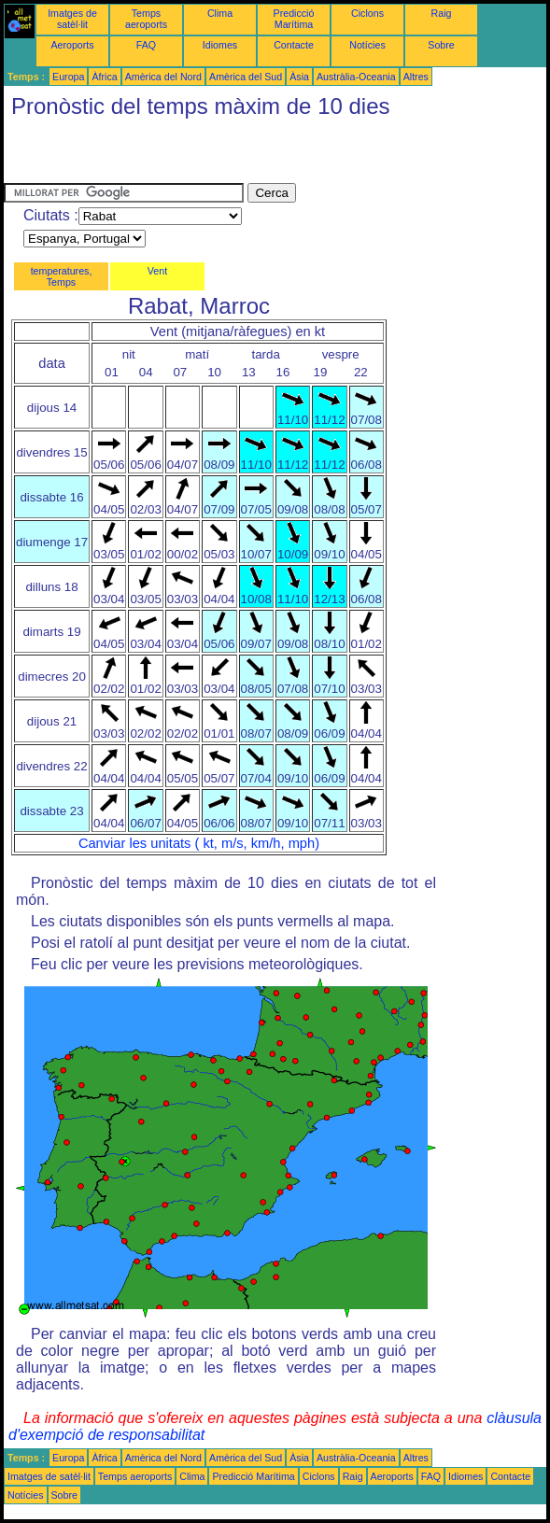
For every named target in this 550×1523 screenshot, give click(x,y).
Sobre (441, 44)
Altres (416, 76)
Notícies (367, 44)
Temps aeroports (146, 18)
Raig (441, 13)
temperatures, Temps (61, 276)
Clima (220, 13)
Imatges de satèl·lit (72, 18)
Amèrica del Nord (163, 76)
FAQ (146, 44)
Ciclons (367, 13)
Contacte (294, 44)
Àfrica (104, 76)
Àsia (299, 76)
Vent (157, 270)
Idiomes (220, 44)
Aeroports (71, 44)
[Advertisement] (222, 155)
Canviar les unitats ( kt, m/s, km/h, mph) (198, 843)
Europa (68, 76)
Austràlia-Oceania (356, 76)
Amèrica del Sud (245, 76)
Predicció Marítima (294, 18)
